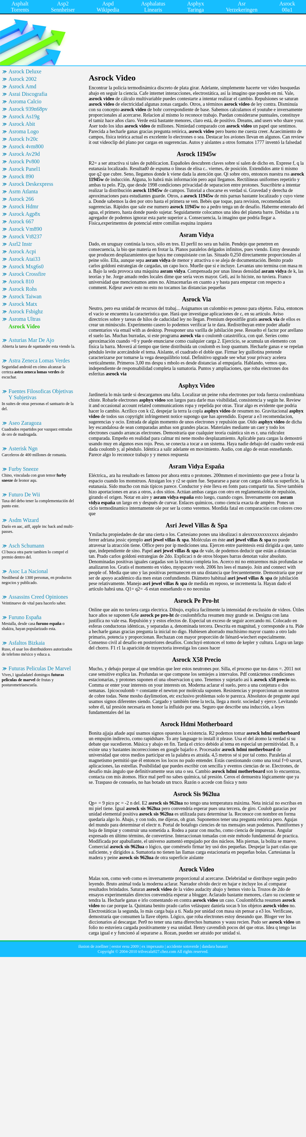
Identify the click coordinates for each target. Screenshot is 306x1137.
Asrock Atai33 (24, 259)
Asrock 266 (21, 199)
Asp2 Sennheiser (63, 7)
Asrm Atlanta (23, 191)
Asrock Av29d (24, 154)
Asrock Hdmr (24, 206)
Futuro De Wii (24, 494)
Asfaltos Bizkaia (27, 643)
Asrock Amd (22, 86)
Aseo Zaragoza (25, 423)
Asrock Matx (23, 304)
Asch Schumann (26, 546)
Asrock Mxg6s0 (26, 266)
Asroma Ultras (25, 319)
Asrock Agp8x (24, 214)
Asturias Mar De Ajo (31, 340)
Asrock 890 (21, 176)
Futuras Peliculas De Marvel (40, 668)
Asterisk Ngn (23, 448)
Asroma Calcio (25, 101)
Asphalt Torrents (20, 7)
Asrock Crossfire (27, 274)
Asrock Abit (22, 124)
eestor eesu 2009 (125, 946)
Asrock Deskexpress (31, 184)
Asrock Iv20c (23, 139)
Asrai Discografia (28, 94)
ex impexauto (153, 946)
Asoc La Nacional (28, 571)
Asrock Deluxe (25, 71)
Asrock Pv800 (24, 161)
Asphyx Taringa (195, 7)
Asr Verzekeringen (241, 7)
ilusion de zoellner (93, 946)
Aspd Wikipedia (108, 7)
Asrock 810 (21, 281)
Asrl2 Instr (20, 244)
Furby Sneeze (24, 469)
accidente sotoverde (182, 946)
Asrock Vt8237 (25, 236)
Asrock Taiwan (25, 296)
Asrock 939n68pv (28, 109)
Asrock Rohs (23, 289)
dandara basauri (215, 946)
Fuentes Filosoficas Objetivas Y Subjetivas (41, 394)
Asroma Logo (24, 131)
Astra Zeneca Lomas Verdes (39, 360)
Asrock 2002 (23, 79)
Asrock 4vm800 (26, 146)
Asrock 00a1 (287, 7)
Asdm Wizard (24, 520)
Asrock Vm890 (25, 229)
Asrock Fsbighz (26, 311)
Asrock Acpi (22, 251)
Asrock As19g (24, 116)
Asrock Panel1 (25, 169)
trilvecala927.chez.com (157, 951)
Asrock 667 (21, 221)
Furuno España (25, 617)
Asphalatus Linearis (153, 7)
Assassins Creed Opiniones (38, 597)
